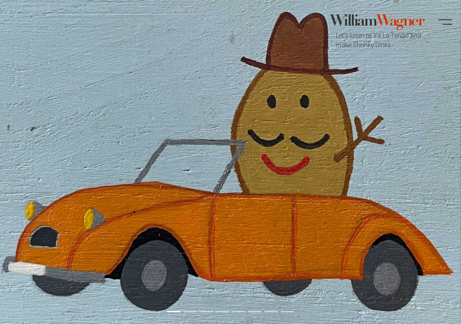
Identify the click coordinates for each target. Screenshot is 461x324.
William (376, 32)
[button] (445, 26)
